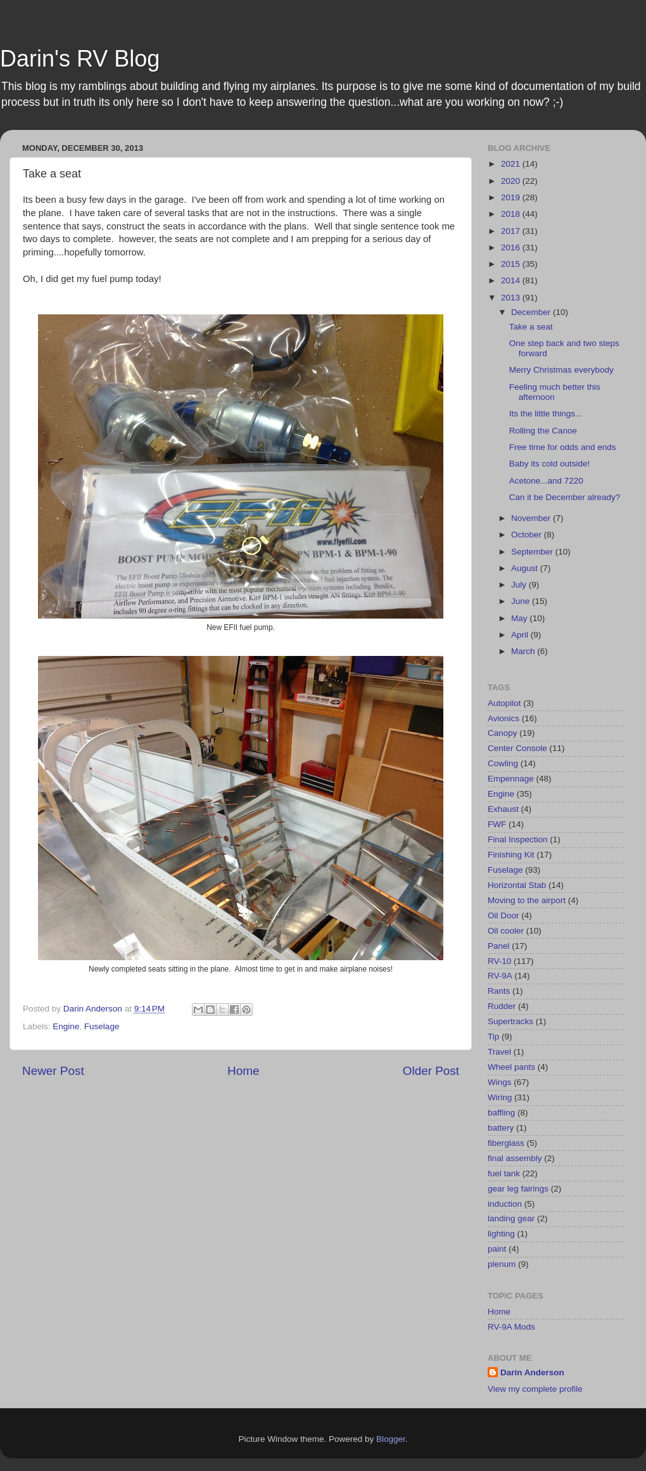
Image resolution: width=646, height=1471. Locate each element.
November (532, 518)
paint (497, 1249)
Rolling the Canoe (543, 430)
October (527, 534)
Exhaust (503, 809)
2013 (511, 297)
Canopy (502, 733)
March (524, 651)
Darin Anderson (532, 1372)
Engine (66, 1026)
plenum (502, 1264)
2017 (511, 231)
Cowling (503, 763)
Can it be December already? (565, 497)
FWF (497, 824)
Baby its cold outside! (549, 463)
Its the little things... (546, 413)
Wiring (500, 1097)
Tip (493, 1036)
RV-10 (499, 961)
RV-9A (500, 975)
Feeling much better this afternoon (554, 392)
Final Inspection (518, 839)
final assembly (515, 1158)
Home (243, 1070)
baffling (501, 1112)
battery (501, 1128)
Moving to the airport (527, 900)
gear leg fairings (518, 1188)
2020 (511, 181)
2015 (511, 264)
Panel (499, 946)
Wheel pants (511, 1067)
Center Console (517, 748)
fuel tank (504, 1173)
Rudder (502, 1006)
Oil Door (503, 915)
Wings (500, 1082)
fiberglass (506, 1143)
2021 (511, 164)
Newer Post (53, 1070)
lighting (501, 1233)
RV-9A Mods (511, 1327)
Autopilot (504, 703)
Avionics (503, 718)
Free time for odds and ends (562, 447)
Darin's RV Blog (80, 59)
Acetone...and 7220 (546, 480)
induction (505, 1204)
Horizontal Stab (517, 885)
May (520, 618)
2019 (511, 197)
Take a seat (531, 326)
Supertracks (510, 1021)
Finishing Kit (511, 854)
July (520, 584)
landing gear (511, 1218)
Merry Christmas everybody (561, 370)
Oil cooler (506, 930)
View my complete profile (535, 1389)
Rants (499, 991)
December (532, 312)
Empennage (511, 778)
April (521, 634)
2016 (511, 247)
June (521, 601)
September (533, 551)
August (525, 568)
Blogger (390, 1439)
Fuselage (102, 1026)
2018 (511, 214)
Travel (499, 1052)
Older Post (431, 1070)
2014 (511, 280)
